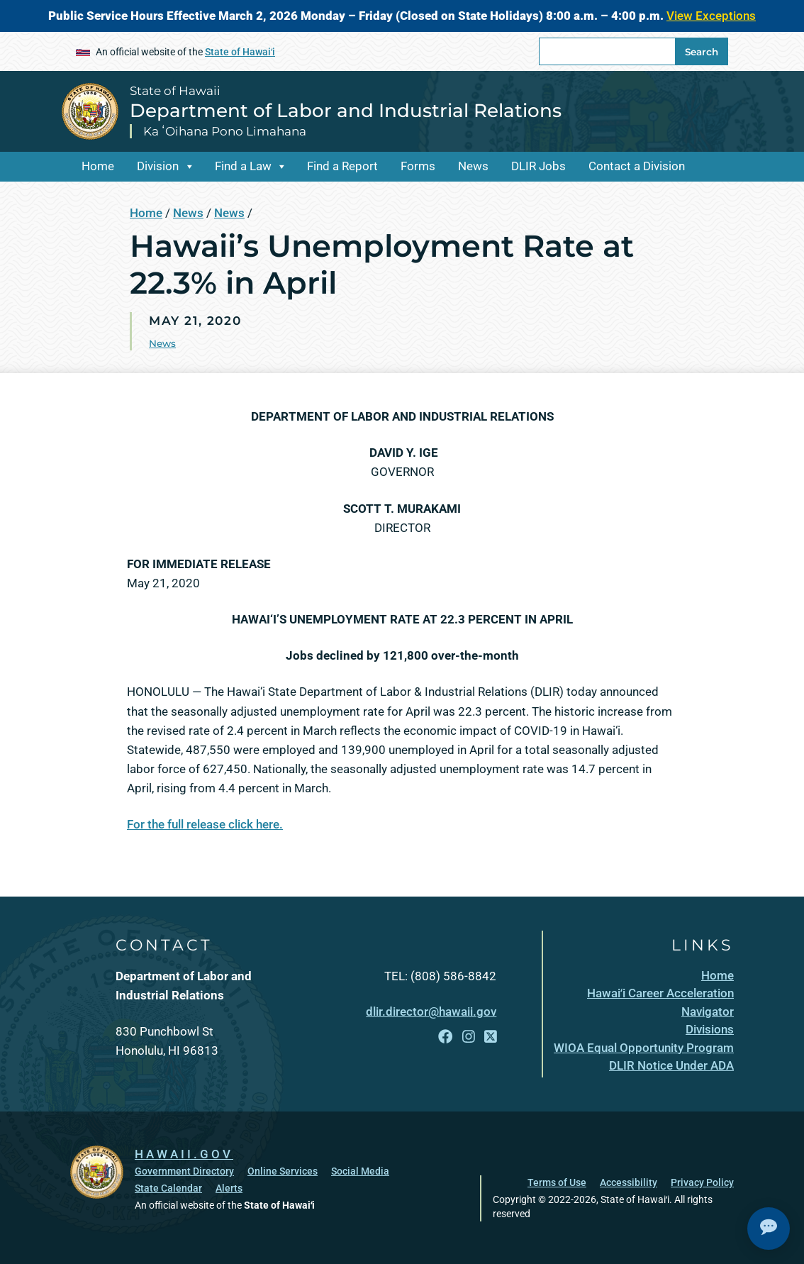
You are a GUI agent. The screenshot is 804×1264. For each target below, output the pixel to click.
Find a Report (342, 166)
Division (158, 166)
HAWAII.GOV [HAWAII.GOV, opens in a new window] (184, 1154)
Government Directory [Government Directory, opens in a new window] (184, 1171)
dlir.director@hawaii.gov (431, 1011)
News (473, 166)
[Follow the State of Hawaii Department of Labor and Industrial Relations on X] (490, 1037)
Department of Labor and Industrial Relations (346, 110)
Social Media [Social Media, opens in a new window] (360, 1171)
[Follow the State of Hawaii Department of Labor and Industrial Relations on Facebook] (445, 1037)
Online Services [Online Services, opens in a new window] (282, 1171)
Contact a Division (636, 166)
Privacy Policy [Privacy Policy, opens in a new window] (702, 1182)
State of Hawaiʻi (240, 51)
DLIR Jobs (538, 166)
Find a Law (243, 166)
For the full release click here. (205, 824)
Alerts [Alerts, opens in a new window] (229, 1188)
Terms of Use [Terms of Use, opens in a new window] (556, 1182)
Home (98, 166)
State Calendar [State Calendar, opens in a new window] (168, 1188)
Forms (418, 166)
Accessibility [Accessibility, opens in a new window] (628, 1182)
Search (701, 51)
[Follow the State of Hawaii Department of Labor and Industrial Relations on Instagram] (468, 1037)
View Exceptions (711, 16)
